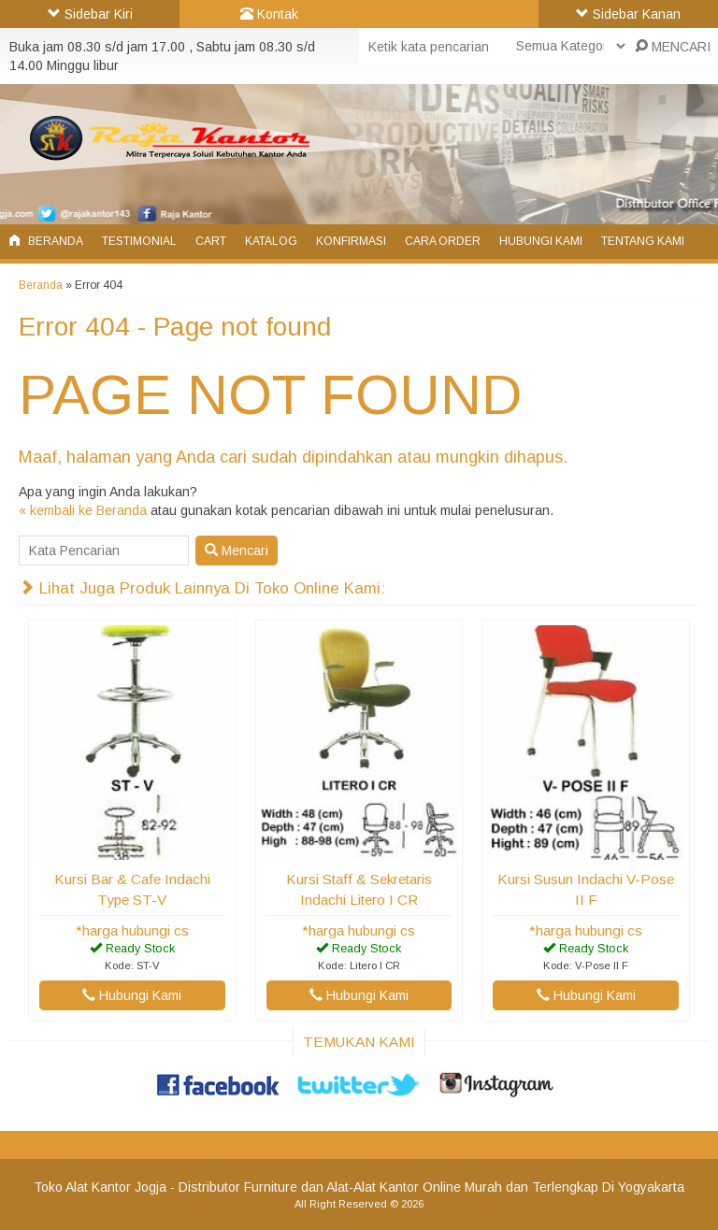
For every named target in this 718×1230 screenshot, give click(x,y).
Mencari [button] (236, 550)
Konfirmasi (351, 241)
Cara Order (443, 241)
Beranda (46, 241)
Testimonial (139, 241)
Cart (210, 241)
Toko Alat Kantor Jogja (100, 1187)
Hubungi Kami (540, 241)
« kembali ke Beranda (83, 510)
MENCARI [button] (673, 46)
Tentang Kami (642, 241)
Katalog (271, 241)
